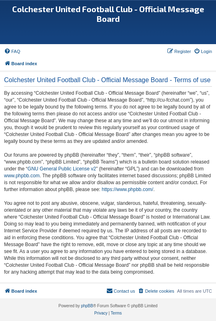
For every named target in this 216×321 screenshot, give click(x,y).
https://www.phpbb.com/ (127, 189)
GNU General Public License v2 (62, 169)
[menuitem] (12, 51)
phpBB (87, 306)
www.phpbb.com (22, 176)
